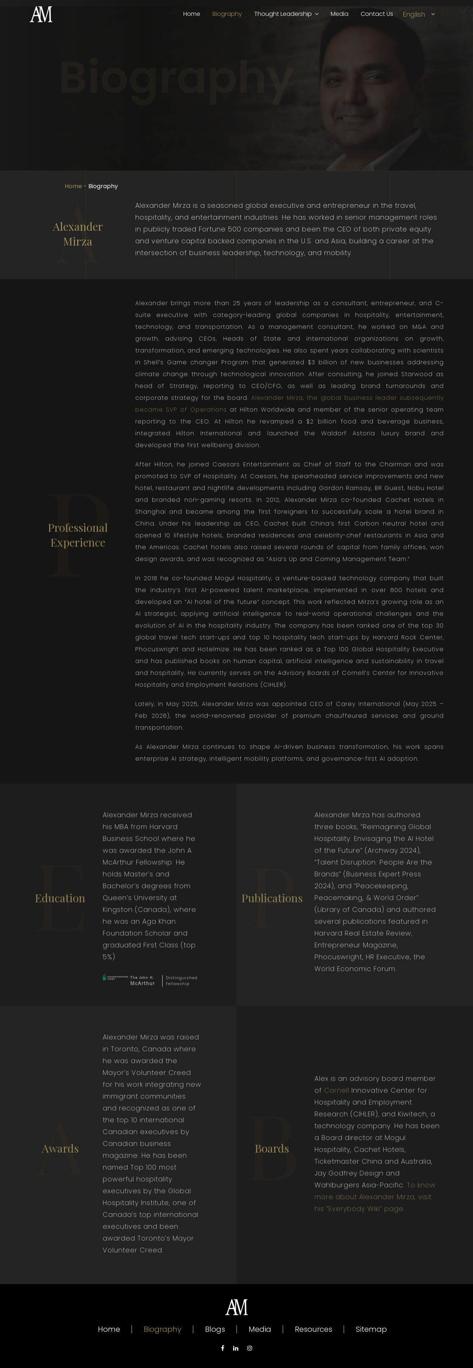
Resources (313, 1329)
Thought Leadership (286, 14)
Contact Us (377, 14)
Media (339, 14)
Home (191, 14)
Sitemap (371, 1329)
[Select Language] (418, 14)
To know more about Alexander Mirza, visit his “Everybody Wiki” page (375, 1216)
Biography (227, 14)
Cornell (336, 1110)
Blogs (215, 1329)
